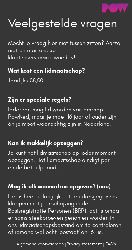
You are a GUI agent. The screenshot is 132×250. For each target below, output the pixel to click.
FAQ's (110, 244)
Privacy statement (84, 244)
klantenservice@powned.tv (41, 57)
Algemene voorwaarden (40, 244)
